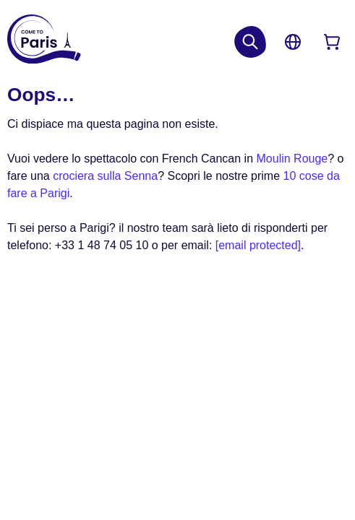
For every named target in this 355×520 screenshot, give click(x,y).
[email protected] (258, 245)
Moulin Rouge (292, 158)
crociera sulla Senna (105, 176)
